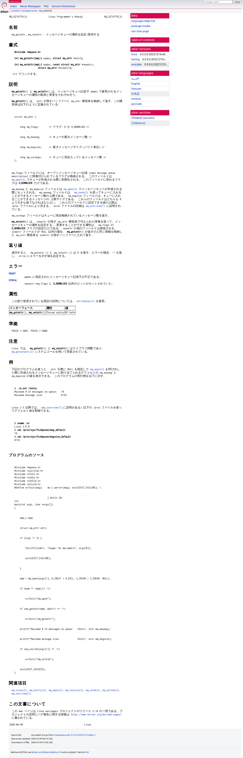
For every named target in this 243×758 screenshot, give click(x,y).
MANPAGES (15, 1)
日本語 (135, 93)
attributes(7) (85, 301)
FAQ (46, 6)
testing (135, 59)
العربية (135, 78)
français (136, 88)
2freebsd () (142, 118)
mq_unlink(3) (110, 690)
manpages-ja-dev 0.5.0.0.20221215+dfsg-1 (74, 735)
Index (13, 6)
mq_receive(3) (74, 690)
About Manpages (30, 6)
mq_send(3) (81, 192)
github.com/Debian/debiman (45, 752)
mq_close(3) (19, 690)
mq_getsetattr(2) (23, 351)
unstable (15, 11)
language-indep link (143, 21)
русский (136, 104)
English (135, 83)
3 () (138, 123)
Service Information (63, 6)
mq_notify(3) (38, 690)
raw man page (140, 31)
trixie (134, 54)
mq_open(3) (18, 179)
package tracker (141, 26)
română (136, 98)
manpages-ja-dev (29, 11)
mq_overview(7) (95, 205)
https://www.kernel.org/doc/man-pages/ (96, 714)
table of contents (143, 40)
